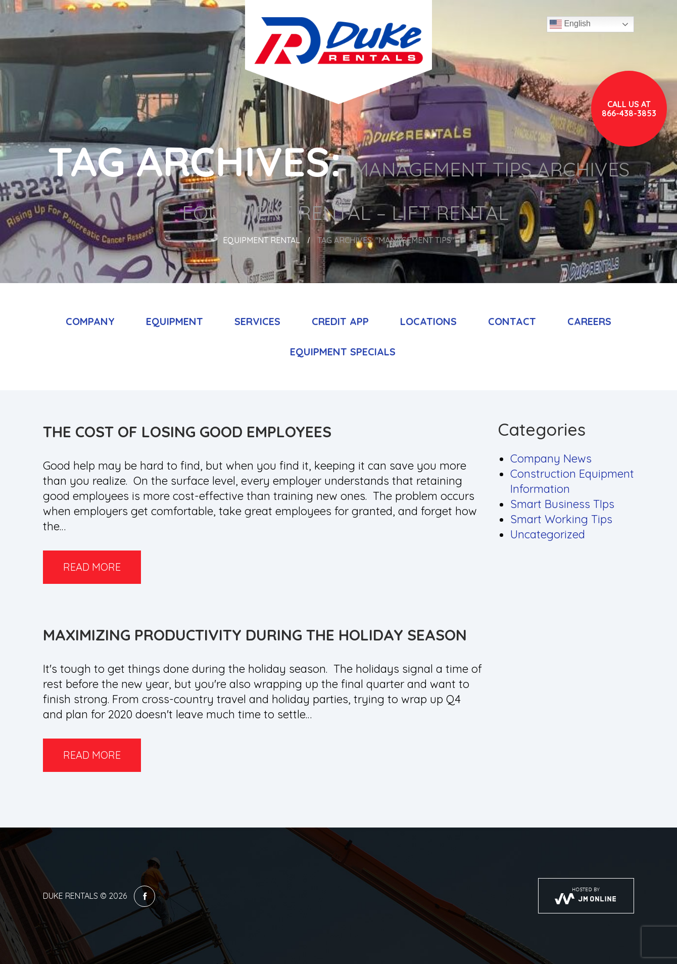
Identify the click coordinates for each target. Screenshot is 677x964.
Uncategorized (547, 534)
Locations (428, 321)
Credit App (340, 321)
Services (257, 321)
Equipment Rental (261, 240)
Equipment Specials (343, 351)
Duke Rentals (70, 896)
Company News (551, 458)
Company (90, 321)
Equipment (174, 321)
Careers (589, 321)
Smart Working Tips (561, 519)
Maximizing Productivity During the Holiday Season (255, 635)
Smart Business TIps (562, 504)
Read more (92, 567)
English (570, 24)
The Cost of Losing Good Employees (187, 431)
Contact (512, 321)
